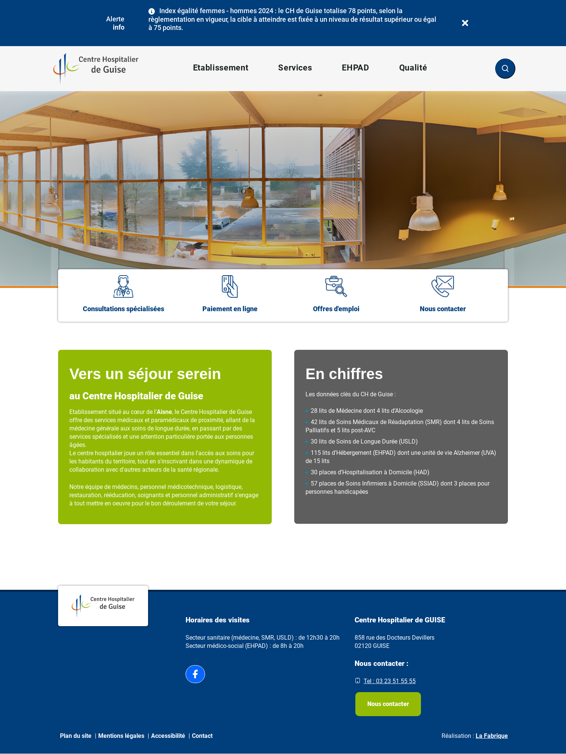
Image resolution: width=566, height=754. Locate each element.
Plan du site (75, 735)
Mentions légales (121, 735)
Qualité (413, 67)
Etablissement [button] (221, 67)
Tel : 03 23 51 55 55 (390, 681)
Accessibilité (168, 735)
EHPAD (355, 67)
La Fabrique (492, 735)
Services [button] (295, 67)
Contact (202, 735)
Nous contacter (388, 704)
